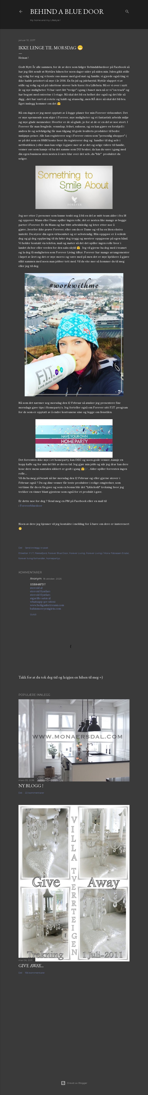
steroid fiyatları (40, 591)
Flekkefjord (41, 553)
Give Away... (31, 966)
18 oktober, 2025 (52, 578)
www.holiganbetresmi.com (47, 605)
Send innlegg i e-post (36, 547)
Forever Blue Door (58, 553)
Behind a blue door (67, 11)
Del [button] (20, 547)
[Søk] (127, 10)
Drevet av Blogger (74, 1083)
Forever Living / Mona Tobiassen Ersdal (107, 553)
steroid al (36, 588)
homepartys (53, 558)
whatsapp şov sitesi (42, 601)
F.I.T (31, 553)
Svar (33, 614)
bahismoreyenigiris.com (45, 608)
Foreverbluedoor (31, 505)
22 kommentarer (34, 792)
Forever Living (77, 553)
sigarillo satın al (40, 598)
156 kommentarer (35, 972)
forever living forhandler (31, 558)
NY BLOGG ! (30, 786)
